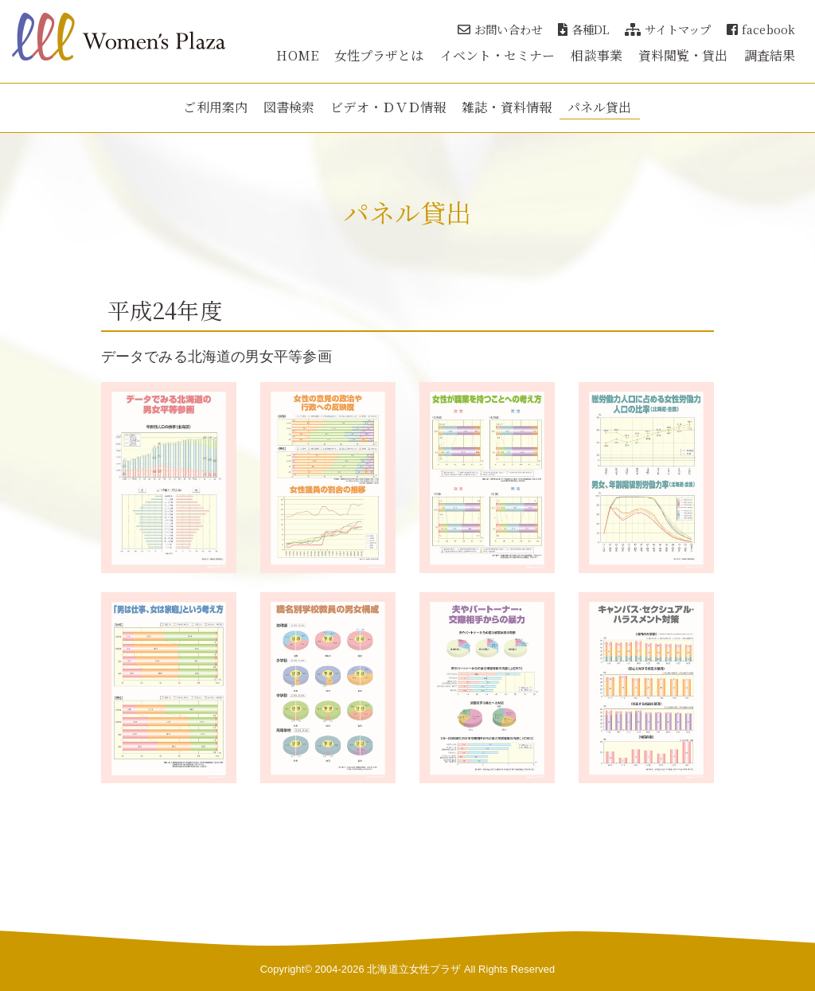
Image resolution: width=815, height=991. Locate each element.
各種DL (584, 29)
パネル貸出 (599, 107)
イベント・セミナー (498, 55)
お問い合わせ (500, 29)
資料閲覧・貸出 (683, 55)
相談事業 (596, 55)
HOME (297, 55)
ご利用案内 (215, 107)
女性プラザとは (379, 55)
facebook (761, 29)
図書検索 (288, 107)
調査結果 (769, 55)
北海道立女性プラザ (414, 969)
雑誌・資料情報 (507, 107)
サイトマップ (668, 29)
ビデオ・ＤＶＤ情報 (388, 107)
